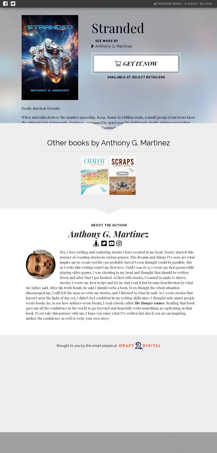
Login (206, 3)
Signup (191, 3)
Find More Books (168, 3)
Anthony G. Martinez (113, 46)
